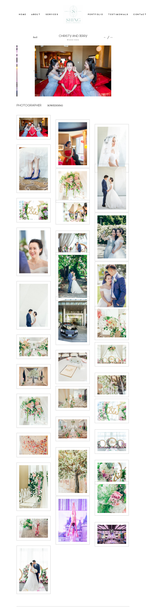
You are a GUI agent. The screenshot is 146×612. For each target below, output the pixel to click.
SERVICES (52, 14)
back (35, 37)
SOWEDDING (55, 105)
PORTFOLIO (95, 14)
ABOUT (35, 14)
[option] (73, 70)
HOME (22, 14)
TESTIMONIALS (118, 14)
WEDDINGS (73, 40)
